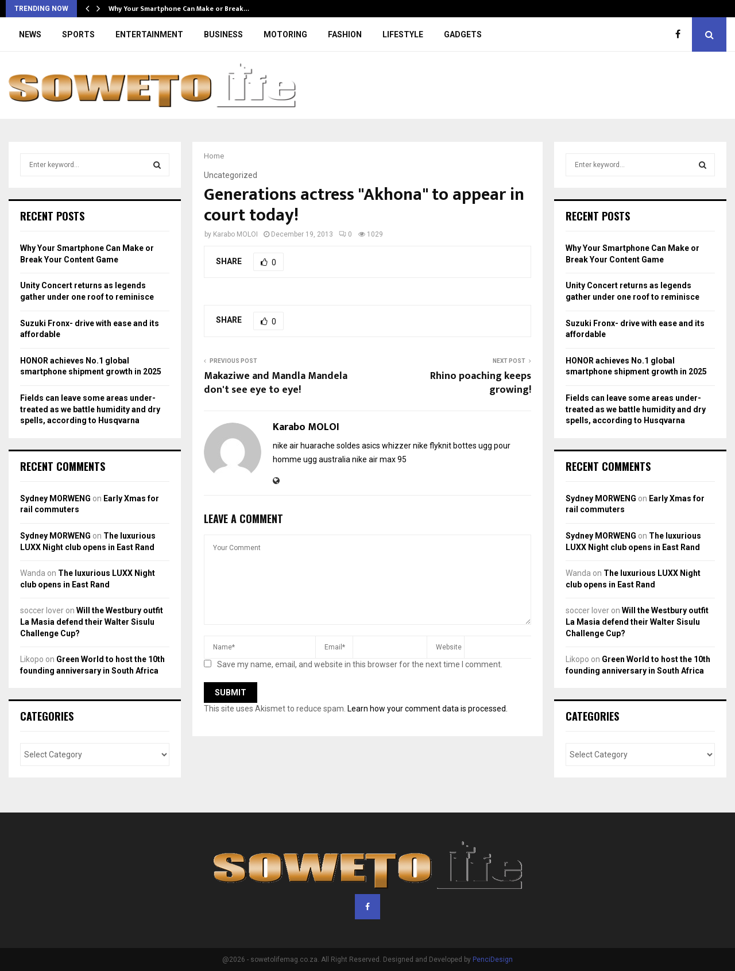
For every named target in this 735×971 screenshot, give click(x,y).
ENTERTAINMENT (149, 34)
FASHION (345, 34)
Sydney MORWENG (55, 498)
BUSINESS (223, 34)
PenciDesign (493, 959)
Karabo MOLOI (235, 234)
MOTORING (285, 34)
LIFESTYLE (402, 34)
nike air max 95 (379, 459)
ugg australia (326, 459)
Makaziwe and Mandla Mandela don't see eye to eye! (275, 383)
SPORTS (78, 34)
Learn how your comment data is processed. (427, 708)
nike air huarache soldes (316, 445)
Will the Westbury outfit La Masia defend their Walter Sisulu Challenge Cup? (91, 621)
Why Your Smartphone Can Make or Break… (179, 8)
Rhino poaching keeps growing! (480, 383)
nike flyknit (432, 445)
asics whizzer (386, 445)
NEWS (30, 34)
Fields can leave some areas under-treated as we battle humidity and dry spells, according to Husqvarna (90, 409)
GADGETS (463, 34)
